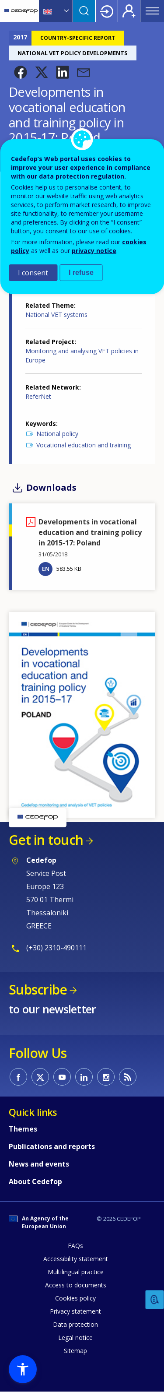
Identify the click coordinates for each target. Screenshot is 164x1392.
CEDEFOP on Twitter (40, 1077)
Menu (152, 10)
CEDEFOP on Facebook (18, 1077)
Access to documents (75, 1285)
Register (129, 11)
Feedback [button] (155, 1299)
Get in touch (46, 840)
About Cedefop (35, 1181)
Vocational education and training (83, 445)
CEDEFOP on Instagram (106, 1077)
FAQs (75, 1245)
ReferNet (38, 396)
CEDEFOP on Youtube (62, 1077)
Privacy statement (75, 1311)
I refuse (81, 272)
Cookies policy (75, 1298)
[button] (20, 72)
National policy (57, 433)
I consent (33, 273)
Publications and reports (52, 1146)
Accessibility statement (75, 1259)
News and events (39, 1164)
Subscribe (38, 989)
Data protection (75, 1324)
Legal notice (75, 1337)
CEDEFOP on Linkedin (84, 1077)
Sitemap (75, 1350)
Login (107, 11)
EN (45, 569)
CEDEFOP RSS (127, 1077)
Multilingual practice (76, 1272)
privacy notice (94, 250)
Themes (23, 1129)
